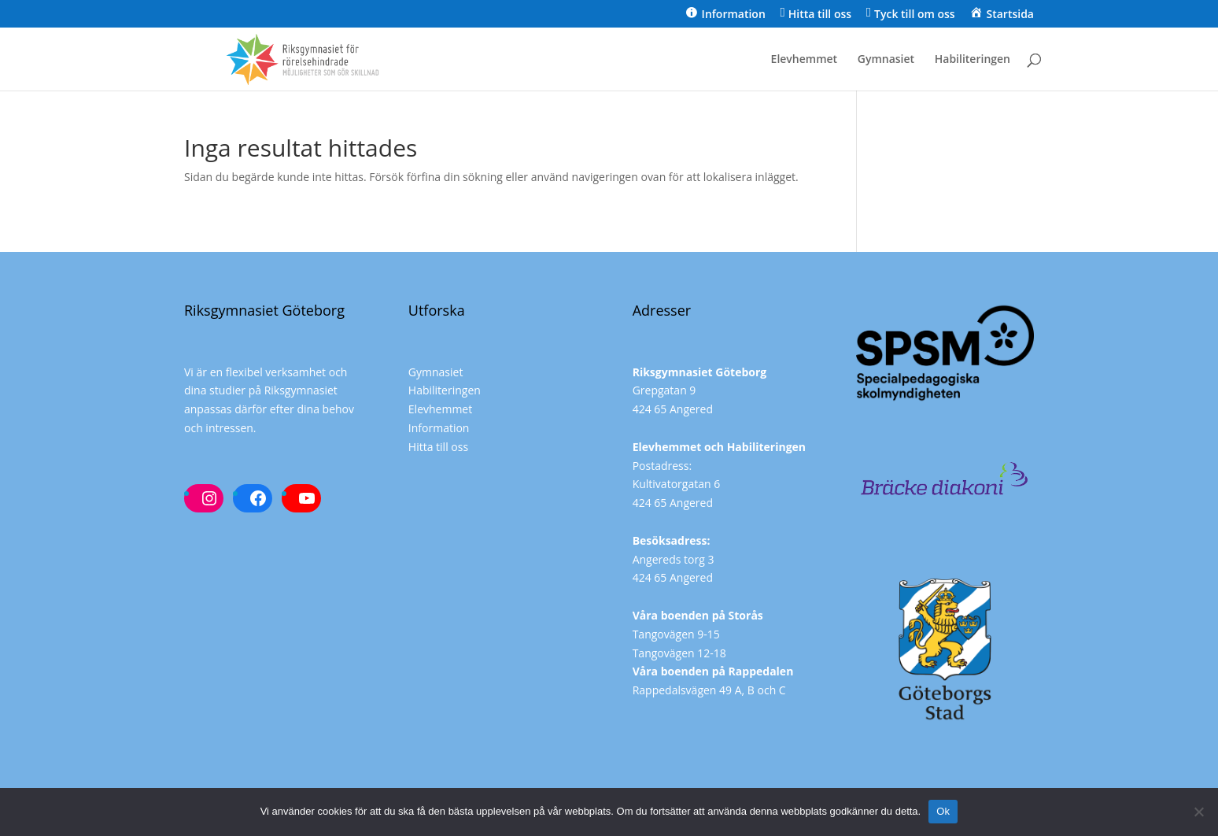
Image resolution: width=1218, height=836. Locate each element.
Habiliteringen (972, 60)
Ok (943, 811)
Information (439, 427)
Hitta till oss (438, 446)
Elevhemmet (804, 60)
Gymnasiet (886, 60)
